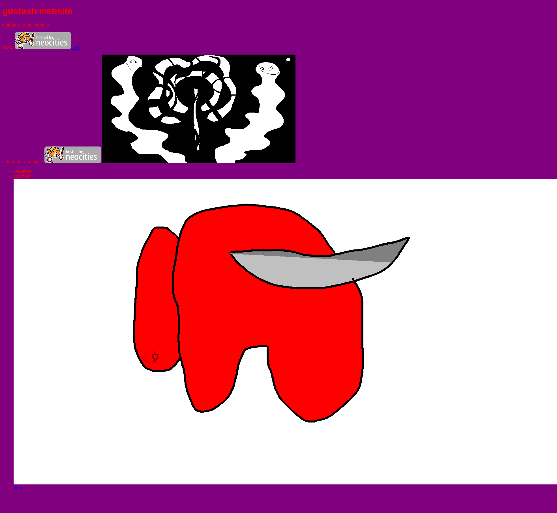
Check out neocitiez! (23, 161)
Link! (48, 47)
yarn (18, 488)
